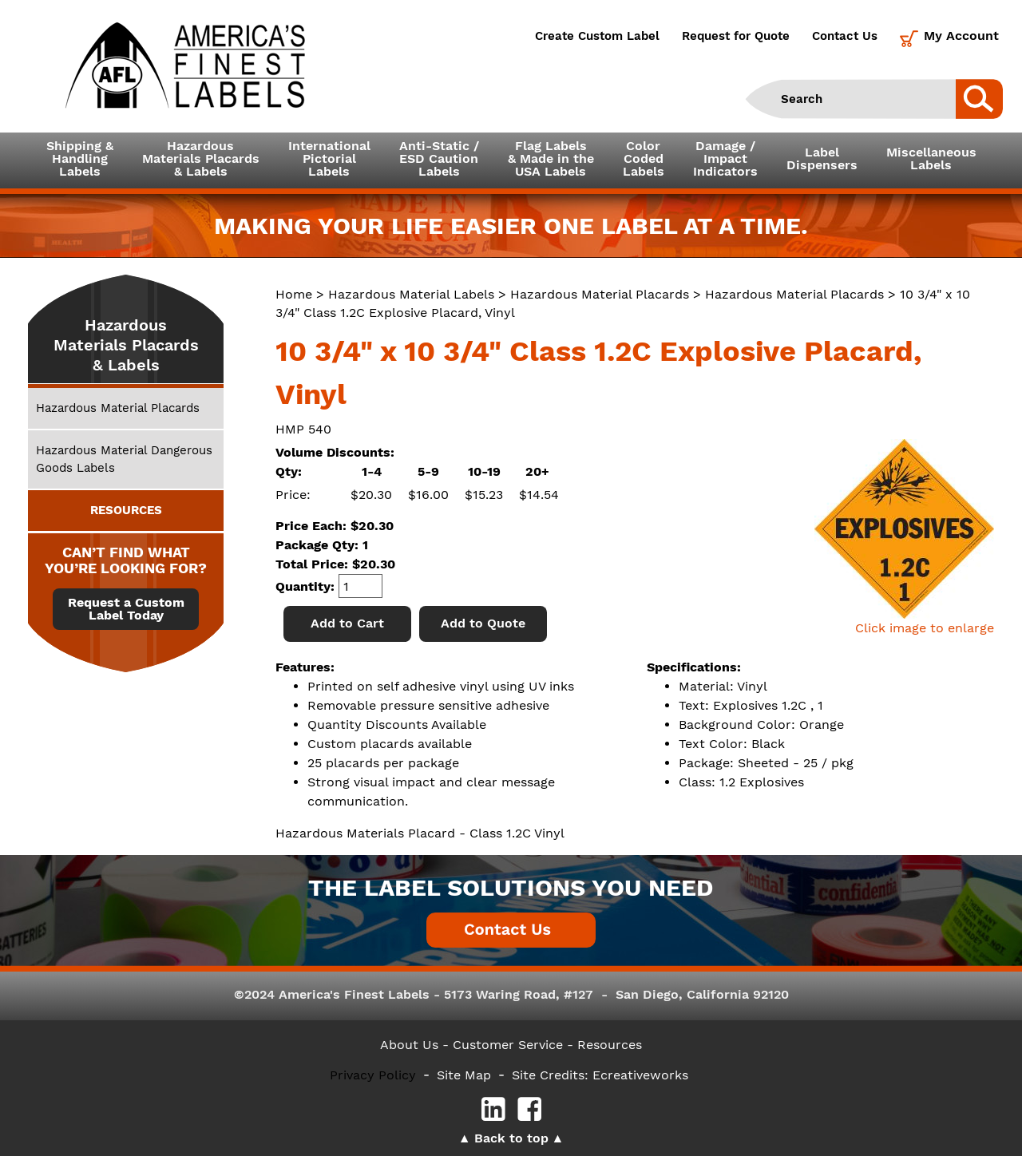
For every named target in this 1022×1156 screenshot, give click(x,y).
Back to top (511, 1138)
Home (293, 294)
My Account (961, 35)
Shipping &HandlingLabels (79, 158)
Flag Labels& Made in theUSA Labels (551, 158)
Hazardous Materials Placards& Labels (200, 158)
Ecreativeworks (640, 1075)
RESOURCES (126, 510)
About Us (409, 1044)
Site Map (464, 1075)
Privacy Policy (373, 1075)
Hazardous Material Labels (411, 294)
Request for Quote (736, 36)
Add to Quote (483, 623)
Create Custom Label (597, 36)
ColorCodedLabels (643, 158)
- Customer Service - (507, 1044)
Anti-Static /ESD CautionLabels (439, 158)
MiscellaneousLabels (931, 158)
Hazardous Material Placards (599, 294)
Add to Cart (347, 623)
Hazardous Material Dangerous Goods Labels (124, 458)
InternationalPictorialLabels (329, 158)
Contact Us (844, 36)
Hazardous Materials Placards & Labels (126, 344)
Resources (609, 1044)
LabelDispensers (822, 158)
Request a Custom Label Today (126, 609)
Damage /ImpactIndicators (725, 158)
